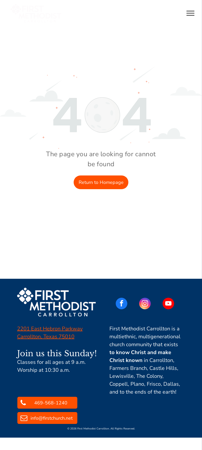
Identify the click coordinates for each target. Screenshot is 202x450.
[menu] (190, 13)
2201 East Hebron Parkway (50, 328)
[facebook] (121, 304)
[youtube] (168, 304)
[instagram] (145, 304)
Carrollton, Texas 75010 (45, 336)
